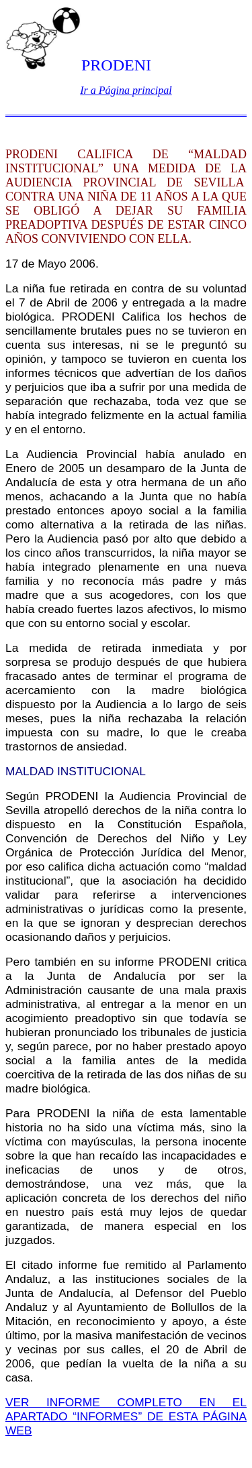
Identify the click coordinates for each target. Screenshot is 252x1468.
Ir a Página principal (125, 90)
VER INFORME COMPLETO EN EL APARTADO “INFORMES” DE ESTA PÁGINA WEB (126, 1416)
